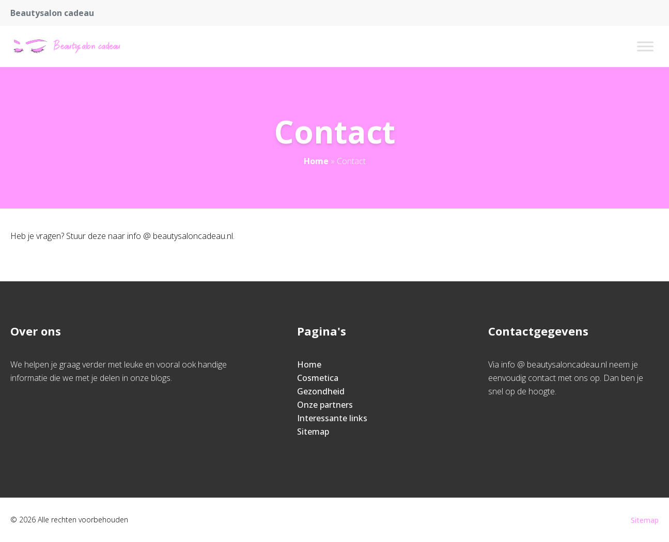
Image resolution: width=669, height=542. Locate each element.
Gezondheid (321, 391)
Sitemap (313, 431)
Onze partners (325, 404)
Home (316, 161)
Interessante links (332, 418)
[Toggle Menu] (645, 46)
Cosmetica (317, 378)
